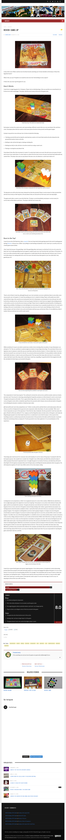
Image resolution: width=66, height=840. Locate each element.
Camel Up (27, 643)
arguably (26, 241)
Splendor (9, 243)
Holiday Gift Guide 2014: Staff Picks (27, 824)
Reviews (60, 34)
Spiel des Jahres (52, 643)
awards (18, 643)
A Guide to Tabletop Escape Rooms (18, 783)
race (46, 643)
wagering (6, 645)
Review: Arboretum (26, 666)
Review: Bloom (7, 690)
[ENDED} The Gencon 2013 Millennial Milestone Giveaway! (24, 796)
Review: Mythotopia (39, 666)
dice (38, 643)
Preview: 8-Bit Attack (30, 690)
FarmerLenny (8, 34)
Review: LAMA (47, 690)
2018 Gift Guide (22, 815)
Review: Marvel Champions (25, 821)
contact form (46, 837)
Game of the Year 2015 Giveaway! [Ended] (20, 770)
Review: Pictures (22, 818)
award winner (12, 643)
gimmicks (42, 643)
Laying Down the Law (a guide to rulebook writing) (23, 776)
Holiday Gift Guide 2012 (24, 812)
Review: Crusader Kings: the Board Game (20, 789)
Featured (55, 34)
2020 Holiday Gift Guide (11, 812)
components (32, 643)
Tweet (5, 629)
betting (22, 643)
